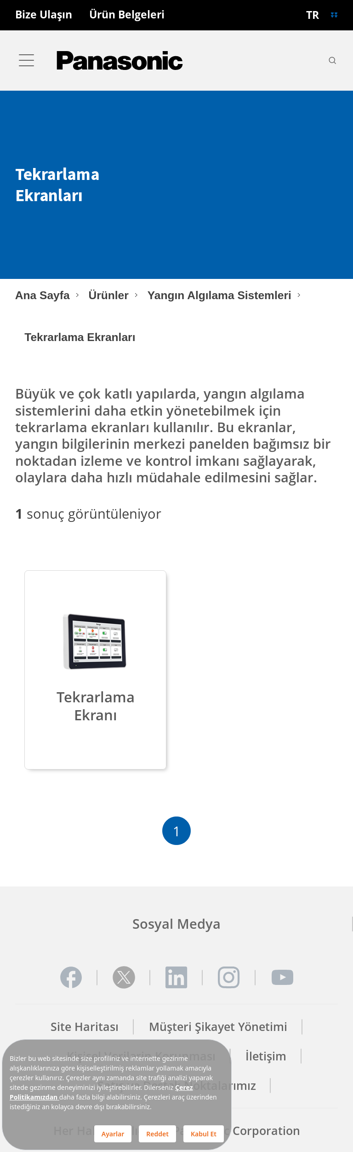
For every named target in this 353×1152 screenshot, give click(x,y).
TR (312, 15)
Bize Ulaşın (43, 15)
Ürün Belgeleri (127, 15)
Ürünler (108, 295)
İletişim (265, 1056)
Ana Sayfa (42, 295)
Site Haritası (85, 1026)
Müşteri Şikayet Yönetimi (218, 1026)
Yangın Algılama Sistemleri (219, 295)
